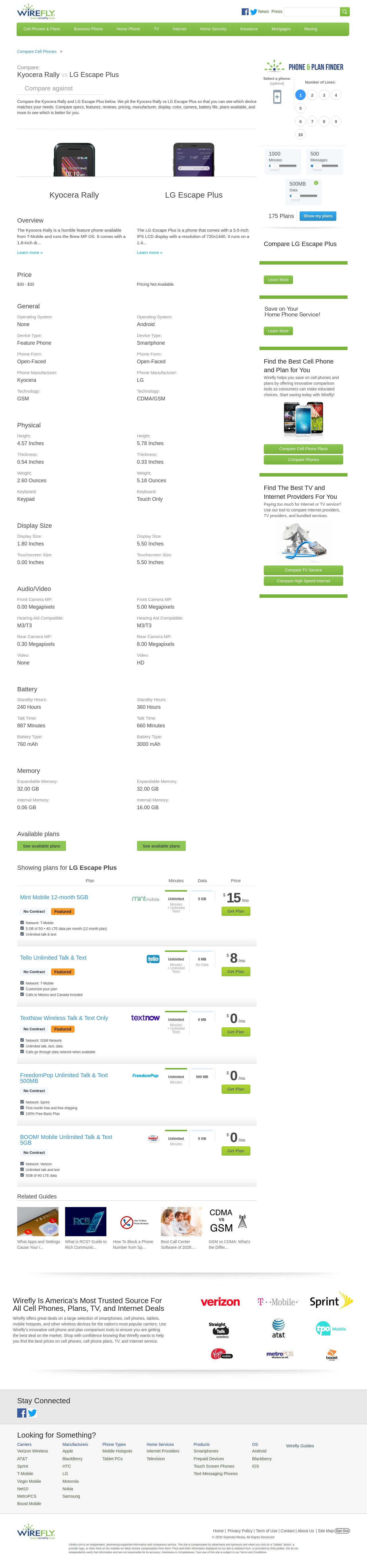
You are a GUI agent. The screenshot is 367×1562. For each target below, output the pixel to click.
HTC (63, 1464)
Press (277, 11)
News (263, 11)
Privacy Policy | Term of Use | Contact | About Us (271, 1526)
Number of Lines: (320, 82)
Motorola (66, 1478)
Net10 (22, 1485)
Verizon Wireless (31, 1450)
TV (156, 29)
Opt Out (342, 1526)
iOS (241, 1464)
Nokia (64, 1485)
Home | (219, 1526)
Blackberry (246, 1458)
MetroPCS (25, 1492)
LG (61, 1471)
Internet (179, 29)
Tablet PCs (108, 1458)
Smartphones (195, 1450)
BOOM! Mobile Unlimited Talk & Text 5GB (66, 1140)
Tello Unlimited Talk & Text (53, 957)
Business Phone (88, 29)
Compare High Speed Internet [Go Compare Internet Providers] (303, 549)
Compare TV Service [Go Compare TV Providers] (303, 539)
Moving (310, 29)
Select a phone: (277, 81)
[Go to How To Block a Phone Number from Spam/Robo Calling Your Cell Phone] (133, 1221)
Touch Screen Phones (202, 1464)
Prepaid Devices (197, 1458)
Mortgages (281, 29)
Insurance (249, 29)
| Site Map (325, 1526)
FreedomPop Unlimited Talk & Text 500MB (64, 1078)
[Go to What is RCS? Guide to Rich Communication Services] (85, 1221)
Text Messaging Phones (204, 1471)
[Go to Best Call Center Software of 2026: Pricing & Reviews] (181, 1221)
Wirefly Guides (283, 1445)
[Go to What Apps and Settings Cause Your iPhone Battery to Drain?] (37, 1221)
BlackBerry (68, 1458)
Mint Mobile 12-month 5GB (54, 897)
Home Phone (128, 29)
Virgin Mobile (28, 1478)
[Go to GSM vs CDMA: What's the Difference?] (229, 1221)
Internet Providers (155, 1450)
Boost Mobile (28, 1499)
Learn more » (30, 252)
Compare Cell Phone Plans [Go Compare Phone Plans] (303, 417)
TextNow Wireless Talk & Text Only (64, 1018)
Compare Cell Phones (36, 51)
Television (148, 1458)
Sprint (22, 1464)
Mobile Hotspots (112, 1450)
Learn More (278, 248)
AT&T (21, 1458)
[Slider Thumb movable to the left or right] (274, 136)
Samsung (67, 1492)
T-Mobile (24, 1471)
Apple (64, 1450)
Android (244, 1450)
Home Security (213, 29)
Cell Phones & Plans (42, 29)
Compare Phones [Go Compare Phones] (303, 428)
